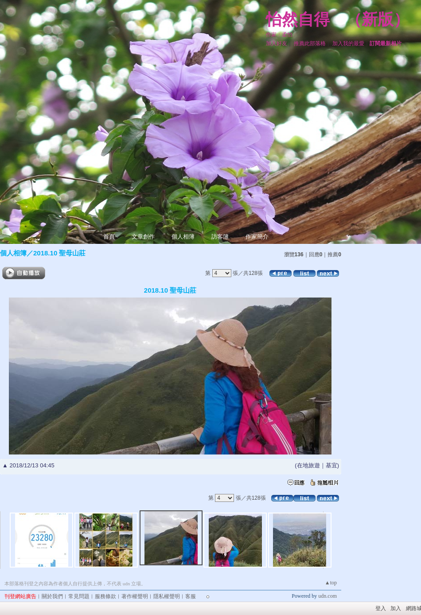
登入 (380, 608)
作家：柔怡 (279, 34)
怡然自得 (298, 19)
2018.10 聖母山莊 (59, 253)
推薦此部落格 (310, 43)
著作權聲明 (134, 596)
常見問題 (79, 596)
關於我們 (52, 596)
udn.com (327, 596)
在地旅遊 (308, 465)
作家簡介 (257, 236)
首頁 (109, 236)
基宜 (331, 465)
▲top (331, 583)
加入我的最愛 (348, 43)
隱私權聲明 (166, 596)
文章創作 (143, 236)
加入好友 (276, 43)
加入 (395, 608)
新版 (378, 19)
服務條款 (105, 596)
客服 (190, 596)
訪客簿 (220, 236)
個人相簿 (183, 236)
